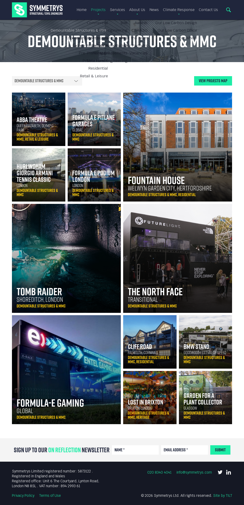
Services (117, 9)
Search (228, 10)
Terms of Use (50, 495)
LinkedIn (228, 472)
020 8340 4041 (159, 472)
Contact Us (208, 9)
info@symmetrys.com (194, 472)
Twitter (220, 472)
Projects (98, 9)
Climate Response (179, 9)
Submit (220, 450)
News (154, 9)
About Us (137, 9)
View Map (213, 81)
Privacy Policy (23, 495)
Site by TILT (222, 495)
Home (82, 9)
